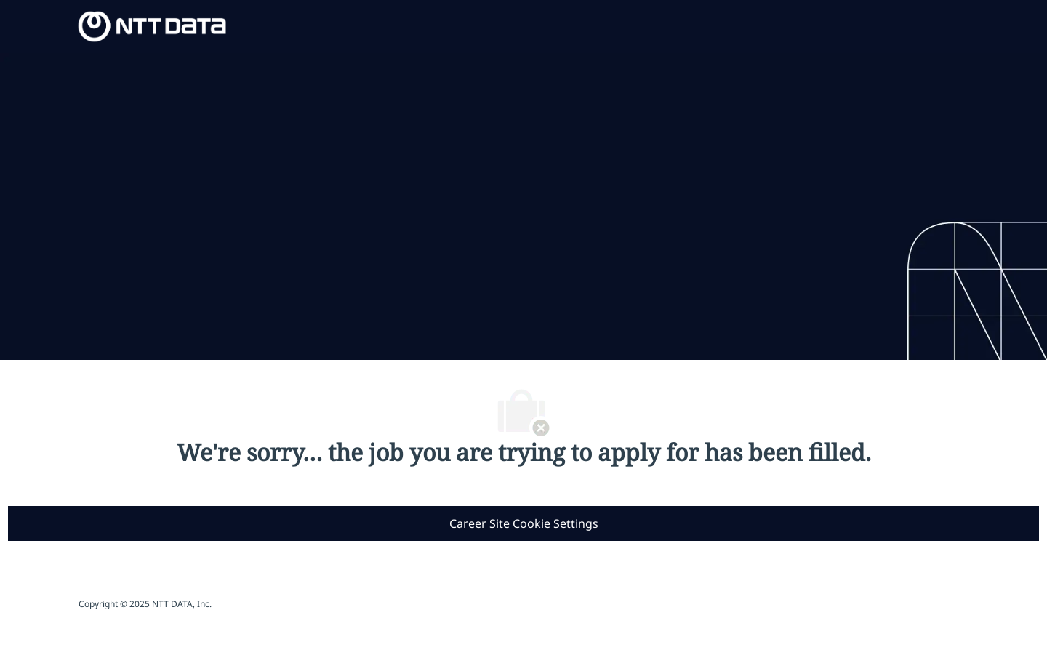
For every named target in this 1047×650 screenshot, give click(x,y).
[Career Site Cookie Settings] (523, 523)
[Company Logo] (152, 25)
